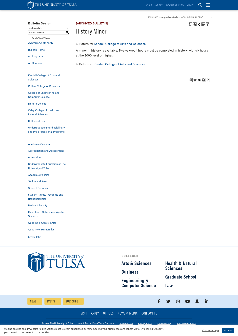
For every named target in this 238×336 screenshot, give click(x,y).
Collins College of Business (44, 86)
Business (130, 271)
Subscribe (72, 301)
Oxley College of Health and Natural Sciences (44, 112)
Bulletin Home (36, 50)
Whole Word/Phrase (41, 37)
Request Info (175, 5)
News (33, 301)
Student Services (38, 188)
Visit (149, 5)
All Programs (35, 56)
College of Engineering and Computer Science (44, 95)
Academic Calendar (39, 144)
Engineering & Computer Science (138, 283)
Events (51, 301)
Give (190, 5)
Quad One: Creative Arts (42, 222)
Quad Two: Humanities (41, 229)
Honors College (37, 103)
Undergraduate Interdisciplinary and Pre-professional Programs (46, 129)
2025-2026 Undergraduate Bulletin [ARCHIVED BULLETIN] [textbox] (175, 17)
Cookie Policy (164, 323)
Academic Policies (38, 175)
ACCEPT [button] (228, 330)
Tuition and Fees (37, 181)
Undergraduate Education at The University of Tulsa (47, 166)
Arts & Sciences (136, 262)
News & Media (128, 313)
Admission (34, 157)
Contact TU (149, 313)
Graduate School (180, 276)
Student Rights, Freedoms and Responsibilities (45, 197)
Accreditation (126, 323)
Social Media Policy (186, 323)
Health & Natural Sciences (181, 265)
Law (169, 285)
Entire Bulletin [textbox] (35, 28)
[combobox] (180, 17)
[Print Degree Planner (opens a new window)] (190, 24)
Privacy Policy (145, 323)
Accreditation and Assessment (46, 150)
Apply (159, 5)
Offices (108, 313)
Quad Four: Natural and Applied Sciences (46, 214)
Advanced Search (40, 43)
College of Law (36, 121)
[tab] (200, 5)
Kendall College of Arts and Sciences (44, 77)
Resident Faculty (37, 205)
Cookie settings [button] (210, 330)
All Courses (35, 63)
